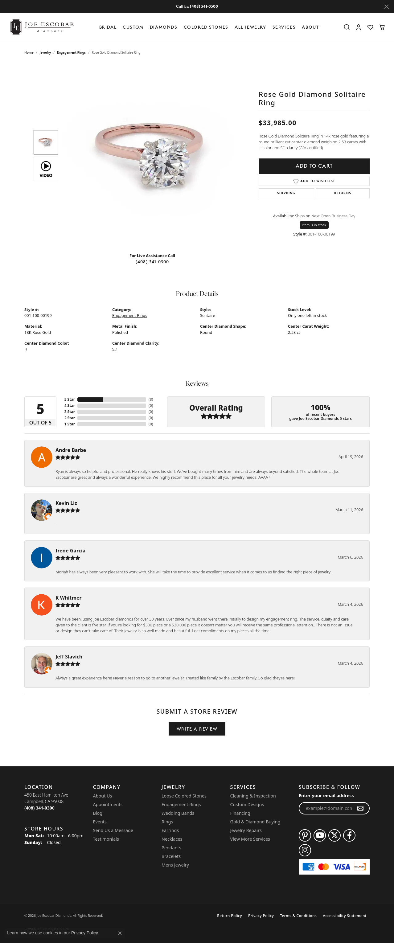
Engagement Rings (71, 52)
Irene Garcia (70, 550)
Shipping (286, 193)
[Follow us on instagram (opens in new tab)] (305, 850)
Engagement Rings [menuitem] (181, 804)
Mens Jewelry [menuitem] (175, 865)
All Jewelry (250, 27)
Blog (98, 813)
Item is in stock (314, 225)
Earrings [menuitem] (170, 830)
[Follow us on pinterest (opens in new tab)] (305, 835)
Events (100, 822)
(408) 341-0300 (152, 261)
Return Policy (229, 915)
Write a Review (197, 729)
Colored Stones (206, 27)
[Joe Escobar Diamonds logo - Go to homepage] (41, 27)
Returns (342, 193)
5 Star (69, 399)
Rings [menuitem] (167, 822)
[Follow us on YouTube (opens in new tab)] (320, 835)
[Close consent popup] (120, 933)
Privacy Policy (261, 915)
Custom (133, 27)
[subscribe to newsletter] (360, 808)
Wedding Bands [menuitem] (178, 813)
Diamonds (164, 27)
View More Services (250, 839)
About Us (102, 796)
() (151, 399)
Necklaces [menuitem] (172, 839)
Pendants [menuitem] (171, 848)
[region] (153, 155)
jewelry (45, 52)
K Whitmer (68, 597)
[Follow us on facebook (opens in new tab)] (349, 835)
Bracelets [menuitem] (171, 856)
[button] (347, 27)
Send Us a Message (113, 830)
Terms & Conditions (298, 915)
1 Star (69, 424)
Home (29, 52)
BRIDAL (108, 27)
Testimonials (106, 839)
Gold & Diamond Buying (255, 822)
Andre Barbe (70, 450)
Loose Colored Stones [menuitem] (184, 796)
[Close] (386, 6)
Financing (240, 813)
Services (284, 27)
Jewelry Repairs (246, 830)
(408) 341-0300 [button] (204, 6)
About (310, 27)
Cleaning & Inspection (253, 796)
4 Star (69, 405)
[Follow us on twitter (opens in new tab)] (334, 835)
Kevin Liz (66, 503)
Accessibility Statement (345, 915)
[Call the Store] (39, 808)
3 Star (69, 411)
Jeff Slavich (68, 656)
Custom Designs (247, 804)
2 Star (69, 417)
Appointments (108, 804)
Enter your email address (326, 795)
